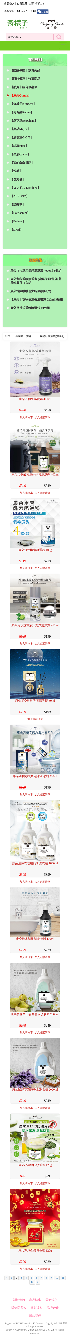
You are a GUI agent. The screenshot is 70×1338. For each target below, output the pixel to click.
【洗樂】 (16, 171)
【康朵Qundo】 (20, 95)
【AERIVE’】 (19, 196)
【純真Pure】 (19, 145)
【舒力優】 (17, 179)
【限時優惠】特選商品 (25, 78)
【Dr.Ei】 (16, 229)
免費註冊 (22, 3)
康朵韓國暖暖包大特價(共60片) (30, 291)
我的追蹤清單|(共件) (52, 336)
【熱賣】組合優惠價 (23, 87)
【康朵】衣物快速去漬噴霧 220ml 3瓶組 (36, 299)
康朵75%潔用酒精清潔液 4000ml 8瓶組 (35, 270)
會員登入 (9, 3)
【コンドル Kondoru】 (25, 187)
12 (32, 1282)
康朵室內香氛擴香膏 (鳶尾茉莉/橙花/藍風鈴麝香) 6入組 (35, 280)
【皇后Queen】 (20, 154)
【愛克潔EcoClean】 (24, 120)
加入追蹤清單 (42, 417)
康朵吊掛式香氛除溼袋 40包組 (30, 307)
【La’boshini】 (20, 212)
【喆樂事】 (17, 204)
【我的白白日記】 (22, 162)
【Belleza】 (17, 221)
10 (56, 1277)
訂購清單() (36, 3)
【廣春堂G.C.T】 (21, 137)
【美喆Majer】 (20, 129)
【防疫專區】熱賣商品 (25, 70)
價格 (28, 336)
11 (63, 1277)
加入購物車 (26, 417)
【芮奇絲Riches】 (22, 112)
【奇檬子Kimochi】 (23, 103)
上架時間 (18, 336)
